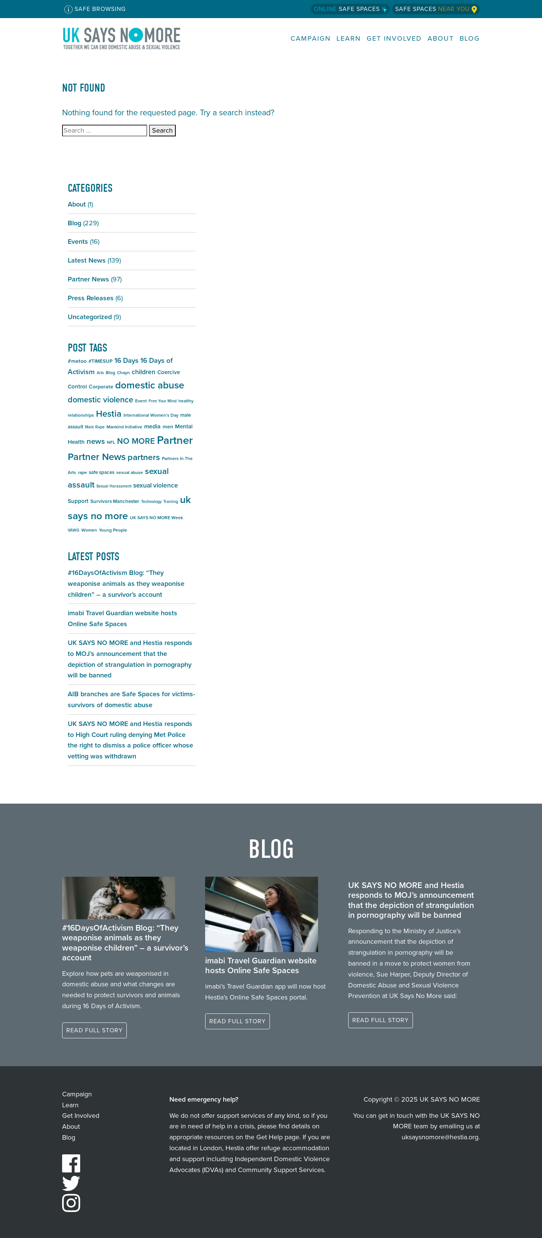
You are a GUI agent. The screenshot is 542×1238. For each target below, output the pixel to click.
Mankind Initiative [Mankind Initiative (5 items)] (124, 426)
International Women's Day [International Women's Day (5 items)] (150, 415)
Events (78, 241)
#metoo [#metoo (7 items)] (77, 361)
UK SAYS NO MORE (129, 38)
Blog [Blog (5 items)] (110, 372)
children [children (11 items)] (143, 372)
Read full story (94, 1030)
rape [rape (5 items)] (82, 472)
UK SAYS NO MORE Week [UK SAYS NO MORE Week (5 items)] (156, 517)
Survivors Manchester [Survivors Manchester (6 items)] (114, 501)
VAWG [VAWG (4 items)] (73, 530)
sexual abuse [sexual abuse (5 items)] (129, 472)
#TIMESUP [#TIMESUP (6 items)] (100, 361)
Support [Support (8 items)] (78, 501)
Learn (348, 38)
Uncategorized (90, 317)
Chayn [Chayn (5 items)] (123, 372)
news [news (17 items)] (96, 441)
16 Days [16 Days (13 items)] (126, 360)
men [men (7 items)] (168, 427)
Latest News (87, 260)
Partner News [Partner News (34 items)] (97, 456)
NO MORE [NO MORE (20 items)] (136, 441)
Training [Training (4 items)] (170, 501)
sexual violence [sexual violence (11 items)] (155, 485)
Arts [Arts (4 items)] (100, 373)
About (441, 38)
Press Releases (91, 298)
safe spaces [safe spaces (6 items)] (101, 472)
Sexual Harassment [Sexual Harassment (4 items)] (113, 486)
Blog (470, 38)
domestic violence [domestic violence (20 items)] (100, 400)
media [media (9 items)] (152, 426)
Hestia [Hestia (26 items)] (109, 413)
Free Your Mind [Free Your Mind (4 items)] (163, 401)
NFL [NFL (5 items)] (111, 442)
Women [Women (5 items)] (89, 530)
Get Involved (394, 38)
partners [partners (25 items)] (144, 457)
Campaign (311, 38)
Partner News (88, 279)
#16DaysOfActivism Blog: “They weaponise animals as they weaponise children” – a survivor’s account (126, 583)
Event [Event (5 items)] (141, 400)
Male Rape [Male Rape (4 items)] (95, 427)
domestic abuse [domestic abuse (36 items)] (149, 385)
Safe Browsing (95, 9)
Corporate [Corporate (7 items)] (101, 387)
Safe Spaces (350, 9)
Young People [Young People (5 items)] (113, 530)
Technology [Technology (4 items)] (151, 501)
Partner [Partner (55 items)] (175, 440)
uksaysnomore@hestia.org (440, 1137)
